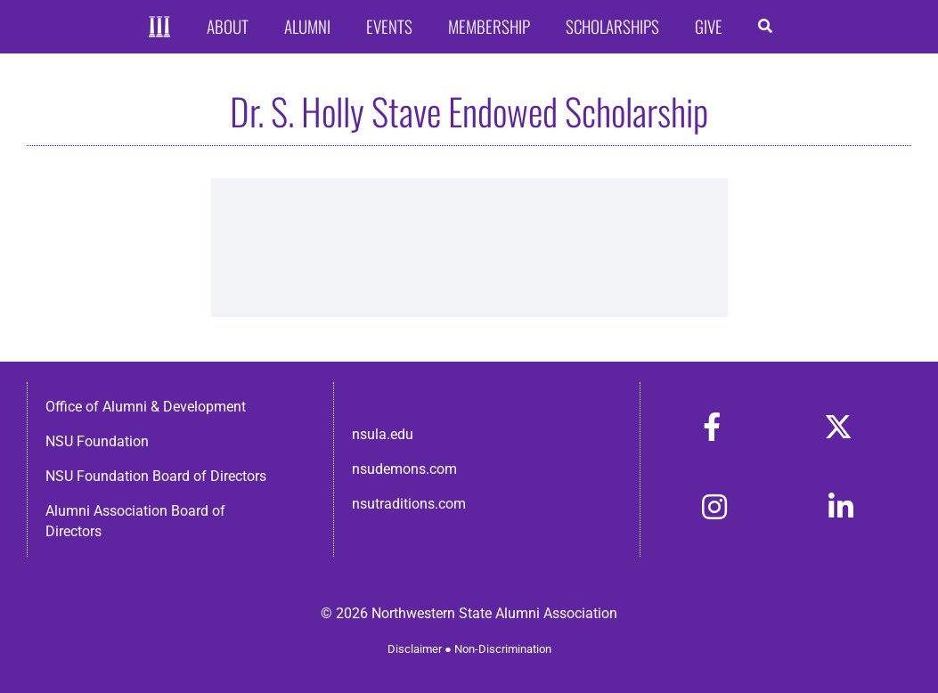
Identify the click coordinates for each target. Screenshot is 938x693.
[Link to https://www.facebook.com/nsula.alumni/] (712, 426)
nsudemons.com (404, 469)
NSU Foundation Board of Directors (155, 476)
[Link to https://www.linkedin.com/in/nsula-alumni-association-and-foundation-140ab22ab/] (840, 507)
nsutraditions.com (409, 503)
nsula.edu (382, 434)
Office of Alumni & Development (145, 406)
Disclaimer (414, 649)
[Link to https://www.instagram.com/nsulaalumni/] (714, 507)
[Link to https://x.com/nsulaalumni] (838, 426)
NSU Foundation (97, 441)
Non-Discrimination (502, 649)
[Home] (160, 27)
